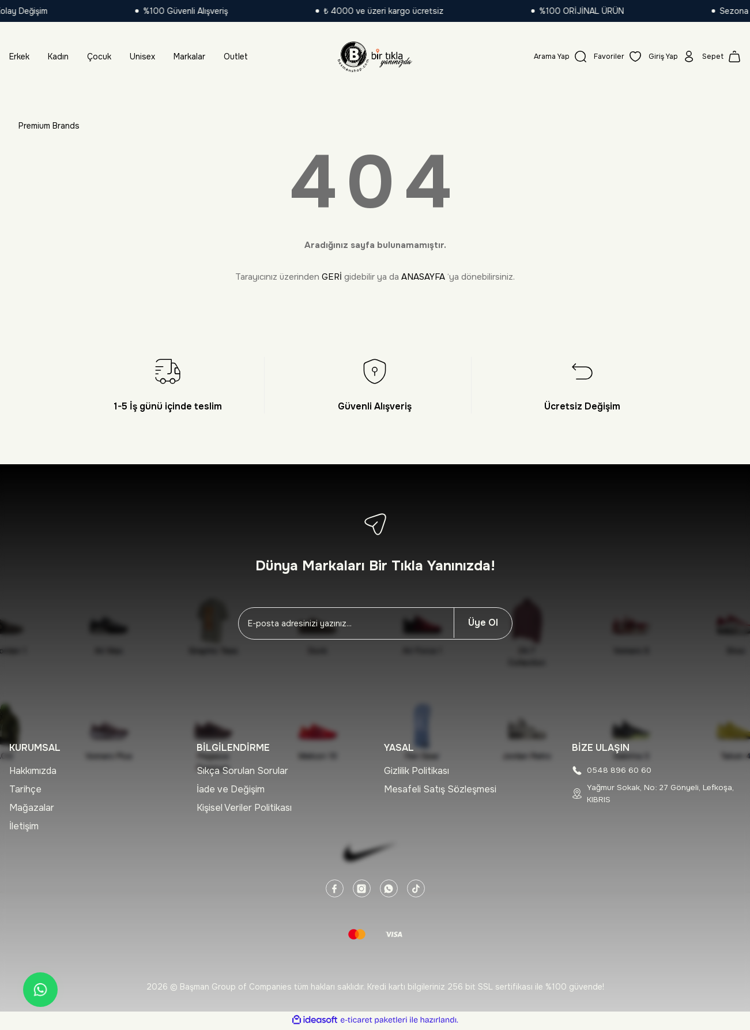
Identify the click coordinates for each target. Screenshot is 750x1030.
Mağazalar (31, 808)
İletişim (24, 826)
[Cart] (720, 56)
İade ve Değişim (231, 789)
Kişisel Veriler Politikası (244, 808)
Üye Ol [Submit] (483, 623)
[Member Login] (668, 56)
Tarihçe (25, 789)
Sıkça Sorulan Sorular (242, 771)
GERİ (332, 277)
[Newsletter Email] (346, 623)
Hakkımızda (32, 771)
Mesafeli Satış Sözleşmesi (440, 789)
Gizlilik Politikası (416, 771)
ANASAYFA (423, 277)
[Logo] (375, 56)
